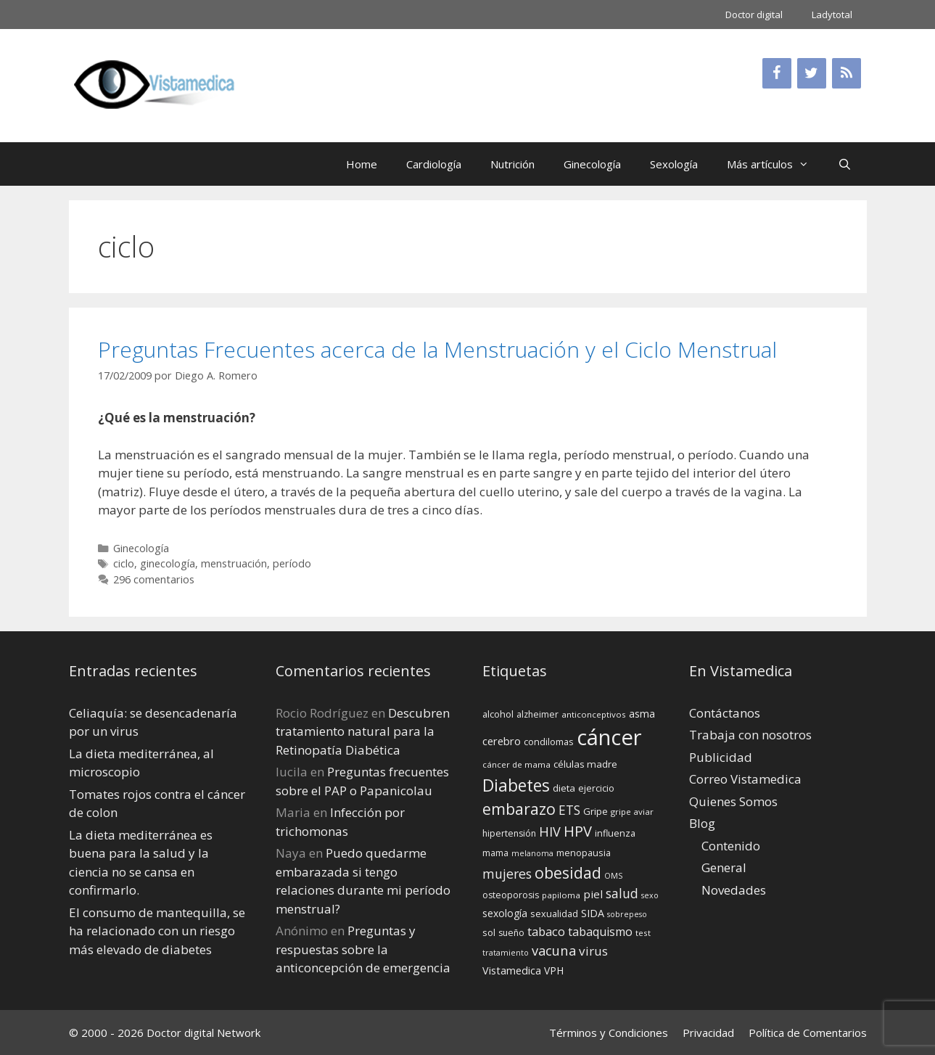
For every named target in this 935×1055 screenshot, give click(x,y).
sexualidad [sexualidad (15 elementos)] (554, 913)
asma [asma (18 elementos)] (642, 714)
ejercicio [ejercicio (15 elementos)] (596, 788)
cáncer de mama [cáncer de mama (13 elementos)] (516, 764)
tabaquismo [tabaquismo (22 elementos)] (600, 932)
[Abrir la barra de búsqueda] (844, 164)
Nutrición (512, 164)
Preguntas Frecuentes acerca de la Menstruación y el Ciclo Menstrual (437, 349)
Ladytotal (832, 14)
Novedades (733, 890)
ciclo (123, 563)
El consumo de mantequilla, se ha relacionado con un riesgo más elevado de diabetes (157, 931)
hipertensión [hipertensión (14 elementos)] (509, 833)
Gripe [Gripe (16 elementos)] (595, 811)
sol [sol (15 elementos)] (488, 932)
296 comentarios (153, 579)
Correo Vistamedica (745, 779)
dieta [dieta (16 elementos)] (564, 788)
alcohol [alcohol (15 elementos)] (498, 714)
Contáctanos (724, 713)
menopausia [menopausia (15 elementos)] (583, 852)
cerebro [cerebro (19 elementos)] (501, 741)
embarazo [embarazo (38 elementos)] (519, 808)
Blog (702, 823)
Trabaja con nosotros (750, 734)
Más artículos (775, 164)
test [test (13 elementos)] (643, 932)
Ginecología (592, 164)
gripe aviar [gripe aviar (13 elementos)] (632, 811)
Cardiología (433, 164)
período (292, 563)
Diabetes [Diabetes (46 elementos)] (516, 785)
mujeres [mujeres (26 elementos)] (507, 873)
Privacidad (708, 1032)
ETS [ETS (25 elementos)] (569, 810)
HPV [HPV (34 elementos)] (578, 831)
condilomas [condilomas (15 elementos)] (549, 741)
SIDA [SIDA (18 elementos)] (592, 913)
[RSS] (846, 73)
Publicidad (720, 757)
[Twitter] (811, 73)
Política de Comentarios (808, 1032)
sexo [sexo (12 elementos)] (650, 895)
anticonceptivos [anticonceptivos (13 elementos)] (593, 714)
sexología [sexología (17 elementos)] (504, 913)
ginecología (167, 563)
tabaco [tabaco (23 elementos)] (546, 931)
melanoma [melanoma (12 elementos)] (532, 853)
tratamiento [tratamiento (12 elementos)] (505, 953)
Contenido (730, 845)
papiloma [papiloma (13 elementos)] (561, 895)
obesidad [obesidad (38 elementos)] (568, 872)
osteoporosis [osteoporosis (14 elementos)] (510, 895)
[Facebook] (776, 73)
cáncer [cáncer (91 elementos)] (609, 737)
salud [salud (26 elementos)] (622, 893)
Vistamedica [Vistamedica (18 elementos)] (511, 970)
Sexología (674, 164)
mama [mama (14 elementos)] (495, 853)
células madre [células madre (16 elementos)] (585, 764)
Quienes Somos (733, 801)
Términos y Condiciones (608, 1032)
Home (361, 164)
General (723, 867)
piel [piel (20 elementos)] (593, 894)
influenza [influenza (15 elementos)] (615, 833)
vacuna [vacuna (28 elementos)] (554, 950)
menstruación (234, 563)
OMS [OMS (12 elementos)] (613, 876)
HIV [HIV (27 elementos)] (550, 831)
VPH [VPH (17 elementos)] (554, 970)
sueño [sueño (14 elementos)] (511, 933)
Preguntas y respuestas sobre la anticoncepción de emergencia (363, 949)
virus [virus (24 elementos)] (593, 951)
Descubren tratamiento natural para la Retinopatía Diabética (363, 731)
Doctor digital (754, 14)
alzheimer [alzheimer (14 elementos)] (537, 714)
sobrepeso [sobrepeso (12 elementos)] (627, 914)
